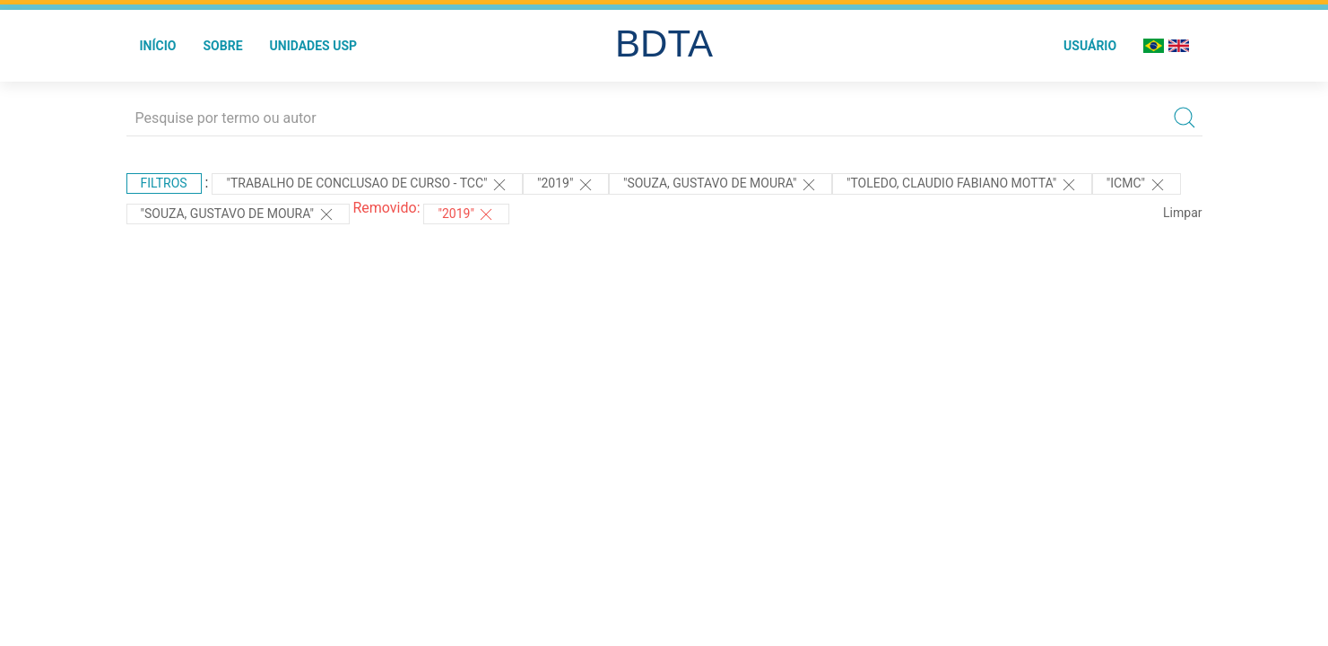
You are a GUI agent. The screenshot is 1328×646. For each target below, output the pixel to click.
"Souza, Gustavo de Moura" (238, 214)
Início (158, 46)
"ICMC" (1137, 185)
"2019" (566, 185)
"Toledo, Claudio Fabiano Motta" (962, 185)
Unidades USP (314, 46)
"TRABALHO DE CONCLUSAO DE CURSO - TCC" (367, 185)
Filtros (164, 183)
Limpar (1182, 212)
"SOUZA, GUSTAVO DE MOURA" (720, 185)
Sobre (222, 46)
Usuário (1089, 46)
